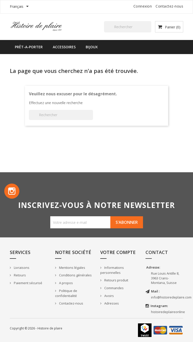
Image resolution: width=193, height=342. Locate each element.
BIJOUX (92, 47)
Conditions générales (75, 275)
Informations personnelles (112, 270)
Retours (19, 275)
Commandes (114, 288)
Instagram (11, 191)
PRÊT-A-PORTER (29, 47)
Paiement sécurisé (27, 283)
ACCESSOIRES (64, 47)
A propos (65, 283)
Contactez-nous (169, 6)
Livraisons (21, 267)
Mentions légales (71, 267)
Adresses (111, 303)
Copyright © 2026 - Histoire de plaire (36, 328)
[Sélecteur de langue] (20, 7)
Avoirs (109, 295)
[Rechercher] (127, 26)
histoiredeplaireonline (168, 312)
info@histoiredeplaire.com (171, 297)
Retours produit (116, 280)
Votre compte (118, 252)
